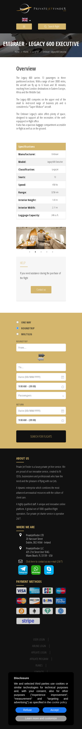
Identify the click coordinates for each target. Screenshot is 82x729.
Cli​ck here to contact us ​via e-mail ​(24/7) (44, 561)
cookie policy (59, 702)
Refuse (27, 709)
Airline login (39, 646)
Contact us (41, 289)
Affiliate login (38, 652)
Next (62, 242)
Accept (54, 709)
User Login (39, 639)
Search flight (53, 26)
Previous (20, 242)
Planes (25, 51)
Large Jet (35, 51)
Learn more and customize (41, 718)
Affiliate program (39, 659)
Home (17, 51)
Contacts (39, 672)
